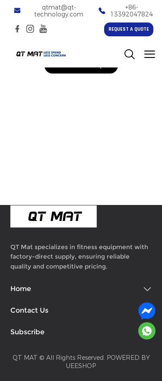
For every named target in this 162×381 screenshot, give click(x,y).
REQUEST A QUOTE (128, 29)
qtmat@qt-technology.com (58, 11)
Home (20, 289)
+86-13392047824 (131, 11)
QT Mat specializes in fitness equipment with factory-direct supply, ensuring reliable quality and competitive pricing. (79, 256)
